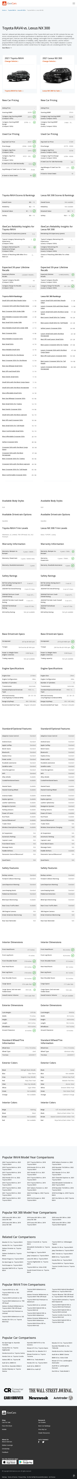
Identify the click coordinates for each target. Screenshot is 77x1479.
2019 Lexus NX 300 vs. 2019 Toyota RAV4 (36, 1231)
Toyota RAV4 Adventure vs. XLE (13, 1324)
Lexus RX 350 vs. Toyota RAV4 (37, 1267)
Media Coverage (7, 1453)
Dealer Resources (44, 1441)
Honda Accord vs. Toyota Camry (13, 1361)
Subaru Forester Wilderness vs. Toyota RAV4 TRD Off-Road (37, 1303)
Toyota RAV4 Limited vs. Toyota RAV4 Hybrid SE (63, 1309)
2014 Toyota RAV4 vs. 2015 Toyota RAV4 (36, 1192)
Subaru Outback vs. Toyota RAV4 (11, 1262)
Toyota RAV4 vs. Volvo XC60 (36, 1275)
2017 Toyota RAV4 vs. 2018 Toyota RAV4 (36, 1171)
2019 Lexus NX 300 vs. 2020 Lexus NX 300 (36, 1226)
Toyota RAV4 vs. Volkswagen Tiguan (62, 1251)
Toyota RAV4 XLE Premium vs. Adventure (37, 1309)
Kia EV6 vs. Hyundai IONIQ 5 (11, 1374)
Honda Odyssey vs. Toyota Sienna (11, 1378)
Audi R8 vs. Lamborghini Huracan (60, 1375)
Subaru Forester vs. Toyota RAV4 (11, 1257)
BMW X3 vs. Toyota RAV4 (60, 1265)
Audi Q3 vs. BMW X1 (34, 1374)
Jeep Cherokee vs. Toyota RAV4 (63, 1258)
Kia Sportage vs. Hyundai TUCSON (11, 1352)
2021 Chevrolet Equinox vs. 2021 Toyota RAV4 (63, 1187)
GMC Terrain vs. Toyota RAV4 (62, 1261)
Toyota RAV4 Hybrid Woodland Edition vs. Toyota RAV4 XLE (63, 1298)
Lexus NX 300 (21, 10)
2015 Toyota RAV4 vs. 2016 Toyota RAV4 (11, 1181)
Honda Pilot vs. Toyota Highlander (10, 1357)
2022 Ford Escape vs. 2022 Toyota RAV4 (36, 1207)
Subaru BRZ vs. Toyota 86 (11, 1367)
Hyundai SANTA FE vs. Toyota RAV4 (12, 1277)
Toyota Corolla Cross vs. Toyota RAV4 (63, 1275)
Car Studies (42, 1430)
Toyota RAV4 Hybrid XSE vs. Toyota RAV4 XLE (61, 1329)
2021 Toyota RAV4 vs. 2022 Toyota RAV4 (11, 1202)
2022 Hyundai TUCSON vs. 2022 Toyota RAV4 (62, 1176)
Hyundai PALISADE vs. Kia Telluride (60, 1355)
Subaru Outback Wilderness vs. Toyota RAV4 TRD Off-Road (13, 1315)
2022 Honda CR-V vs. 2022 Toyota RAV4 (11, 1187)
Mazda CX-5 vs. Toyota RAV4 (12, 1250)
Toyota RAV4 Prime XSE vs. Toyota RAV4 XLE (36, 1332)
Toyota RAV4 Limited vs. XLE (12, 1306)
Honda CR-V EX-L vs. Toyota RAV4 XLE (12, 1328)
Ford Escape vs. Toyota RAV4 (12, 1273)
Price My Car (42, 1437)
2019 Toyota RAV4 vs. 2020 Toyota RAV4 (11, 1197)
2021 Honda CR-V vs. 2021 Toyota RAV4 (36, 1181)
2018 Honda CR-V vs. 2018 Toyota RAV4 (36, 1176)
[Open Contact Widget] (74, 1476)
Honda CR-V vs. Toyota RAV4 (12, 1253)
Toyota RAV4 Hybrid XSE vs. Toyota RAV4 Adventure (36, 1322)
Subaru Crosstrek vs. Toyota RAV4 (37, 1251)
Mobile (4, 1437)
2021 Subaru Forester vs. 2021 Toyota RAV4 (37, 1197)
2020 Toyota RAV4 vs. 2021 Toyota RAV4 (11, 1207)
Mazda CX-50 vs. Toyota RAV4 (62, 1255)
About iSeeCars (7, 1449)
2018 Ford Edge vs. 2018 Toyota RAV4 (63, 1202)
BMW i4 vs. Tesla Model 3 (36, 1367)
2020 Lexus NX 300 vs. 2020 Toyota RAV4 (61, 1226)
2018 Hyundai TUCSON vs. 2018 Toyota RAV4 (62, 1197)
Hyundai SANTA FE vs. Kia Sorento (36, 1352)
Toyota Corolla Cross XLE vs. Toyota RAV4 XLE (62, 1324)
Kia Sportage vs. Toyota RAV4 (12, 1270)
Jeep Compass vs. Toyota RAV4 (38, 1263)
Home (4, 10)
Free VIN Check (7, 1434)
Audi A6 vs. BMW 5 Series (60, 1362)
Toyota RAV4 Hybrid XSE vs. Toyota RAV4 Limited (61, 1319)
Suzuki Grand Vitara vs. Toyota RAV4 (38, 1279)
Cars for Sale (6, 1430)
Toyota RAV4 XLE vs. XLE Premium (10, 1301)
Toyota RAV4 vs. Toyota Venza (63, 1271)
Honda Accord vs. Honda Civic (62, 1359)
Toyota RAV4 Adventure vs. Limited (36, 1298)
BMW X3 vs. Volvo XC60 (60, 1365)
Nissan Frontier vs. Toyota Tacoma (36, 1363)
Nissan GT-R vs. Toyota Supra (37, 1356)
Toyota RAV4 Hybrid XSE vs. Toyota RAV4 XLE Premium (61, 1314)
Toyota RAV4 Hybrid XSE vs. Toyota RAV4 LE (36, 1317)
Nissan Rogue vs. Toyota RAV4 (12, 1267)
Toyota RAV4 (11, 10)
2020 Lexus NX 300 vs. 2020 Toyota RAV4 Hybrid (61, 1231)
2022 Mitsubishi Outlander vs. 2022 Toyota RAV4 (62, 1192)
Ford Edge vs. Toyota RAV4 (36, 1260)
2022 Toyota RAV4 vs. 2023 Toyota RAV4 (11, 1171)
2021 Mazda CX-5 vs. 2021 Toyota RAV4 (61, 1181)
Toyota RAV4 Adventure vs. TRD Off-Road (13, 1310)
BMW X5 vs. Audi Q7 (34, 1377)
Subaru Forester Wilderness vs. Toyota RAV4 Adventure (37, 1327)
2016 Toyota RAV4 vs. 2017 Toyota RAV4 (11, 1192)
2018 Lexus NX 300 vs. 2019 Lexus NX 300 (11, 1231)
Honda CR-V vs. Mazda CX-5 (36, 1359)
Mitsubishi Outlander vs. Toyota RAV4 (38, 1256)
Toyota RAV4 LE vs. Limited (36, 1313)
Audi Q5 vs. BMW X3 (9, 1371)
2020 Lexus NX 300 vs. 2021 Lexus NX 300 (11, 1226)
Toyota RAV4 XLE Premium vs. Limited (12, 1320)
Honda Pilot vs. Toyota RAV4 (62, 1268)
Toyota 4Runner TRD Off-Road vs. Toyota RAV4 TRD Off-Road (62, 1303)
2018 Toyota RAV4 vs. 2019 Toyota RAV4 (11, 1176)
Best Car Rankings (44, 1434)
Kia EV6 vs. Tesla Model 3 (60, 1379)
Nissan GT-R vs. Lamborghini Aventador (62, 1370)
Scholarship (5, 1456)
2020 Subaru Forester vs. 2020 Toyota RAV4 (62, 1171)
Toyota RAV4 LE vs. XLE (10, 1297)
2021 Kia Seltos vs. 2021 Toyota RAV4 (63, 1207)
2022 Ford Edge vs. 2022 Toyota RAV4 (38, 1202)
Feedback (5, 1460)
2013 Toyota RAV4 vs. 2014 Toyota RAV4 (36, 1187)
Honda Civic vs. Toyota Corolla (13, 1364)
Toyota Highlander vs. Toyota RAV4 (37, 1271)
